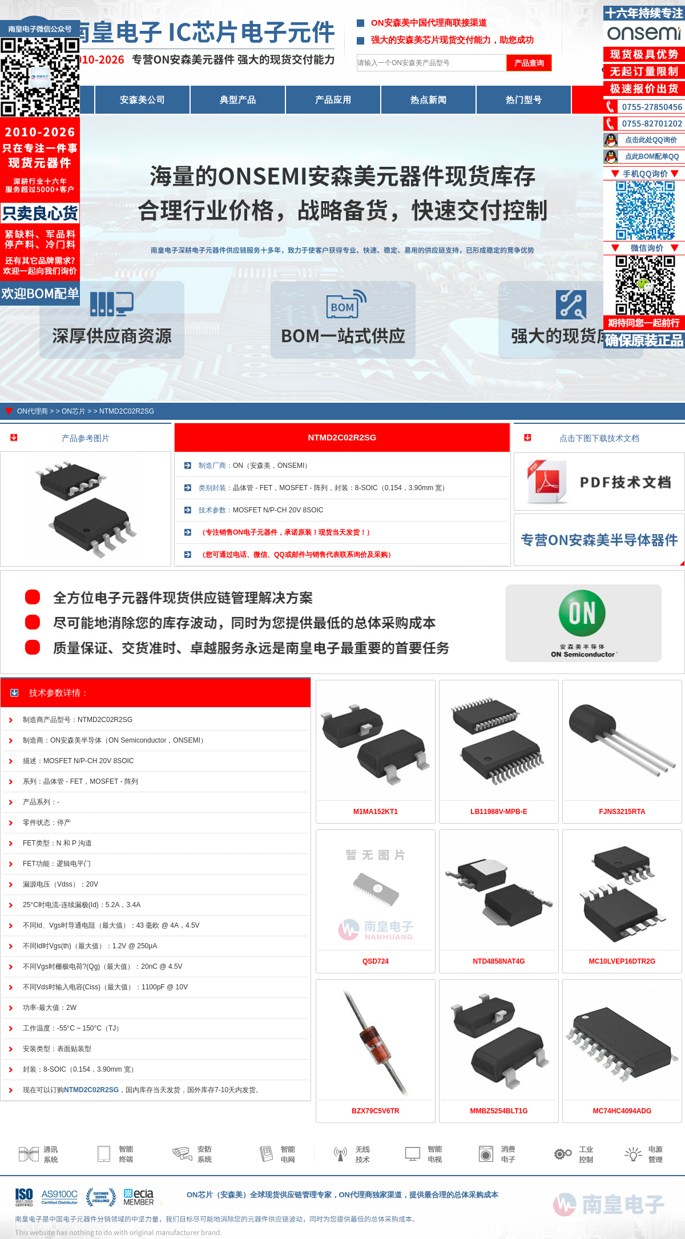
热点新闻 (428, 100)
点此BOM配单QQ (652, 157)
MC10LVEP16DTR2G (622, 961)
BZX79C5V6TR (375, 1111)
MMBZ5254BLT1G (498, 1111)
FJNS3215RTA (622, 812)
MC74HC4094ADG (622, 1111)
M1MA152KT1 (375, 812)
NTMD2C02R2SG (126, 411)
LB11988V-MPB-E (498, 812)
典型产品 (238, 100)
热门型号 (524, 100)
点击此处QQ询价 (651, 140)
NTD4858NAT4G (499, 961)
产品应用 (333, 100)
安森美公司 (143, 100)
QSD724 (375, 961)
